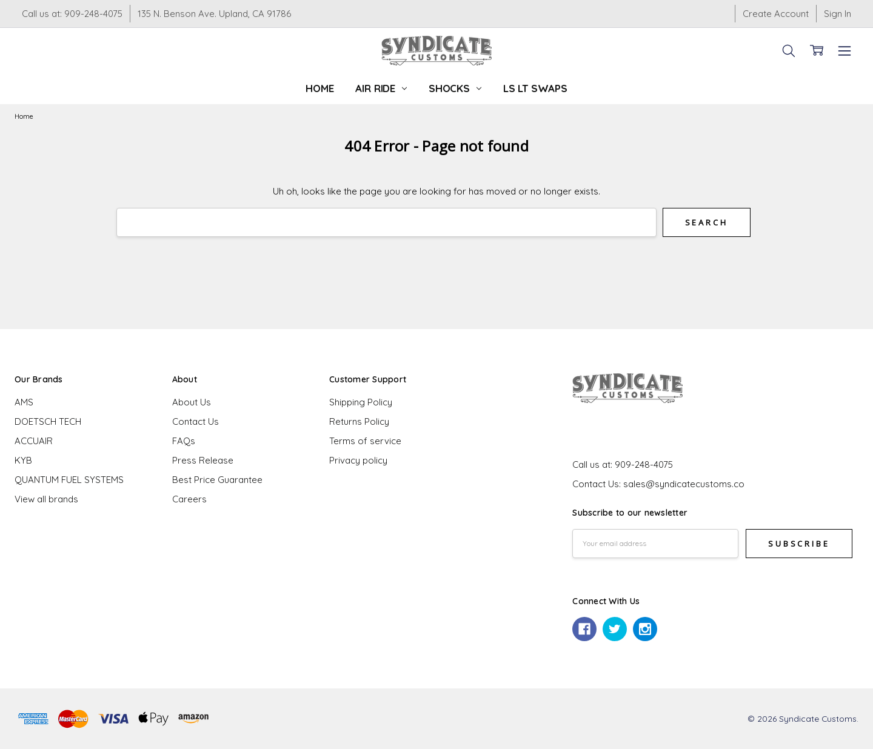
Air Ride (380, 88)
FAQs (183, 441)
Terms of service (365, 441)
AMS (24, 402)
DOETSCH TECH (48, 421)
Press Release (202, 460)
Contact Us (195, 421)
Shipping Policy (360, 402)
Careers (189, 499)
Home (319, 88)
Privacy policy (358, 460)
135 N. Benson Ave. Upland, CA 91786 (214, 13)
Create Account (776, 13)
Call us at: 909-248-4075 (72, 13)
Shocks (455, 88)
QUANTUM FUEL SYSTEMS (69, 479)
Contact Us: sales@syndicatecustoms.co (658, 484)
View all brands (46, 499)
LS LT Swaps (535, 88)
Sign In (837, 13)
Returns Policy (359, 421)
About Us (191, 402)
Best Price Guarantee (217, 479)
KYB (23, 460)
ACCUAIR (34, 441)
